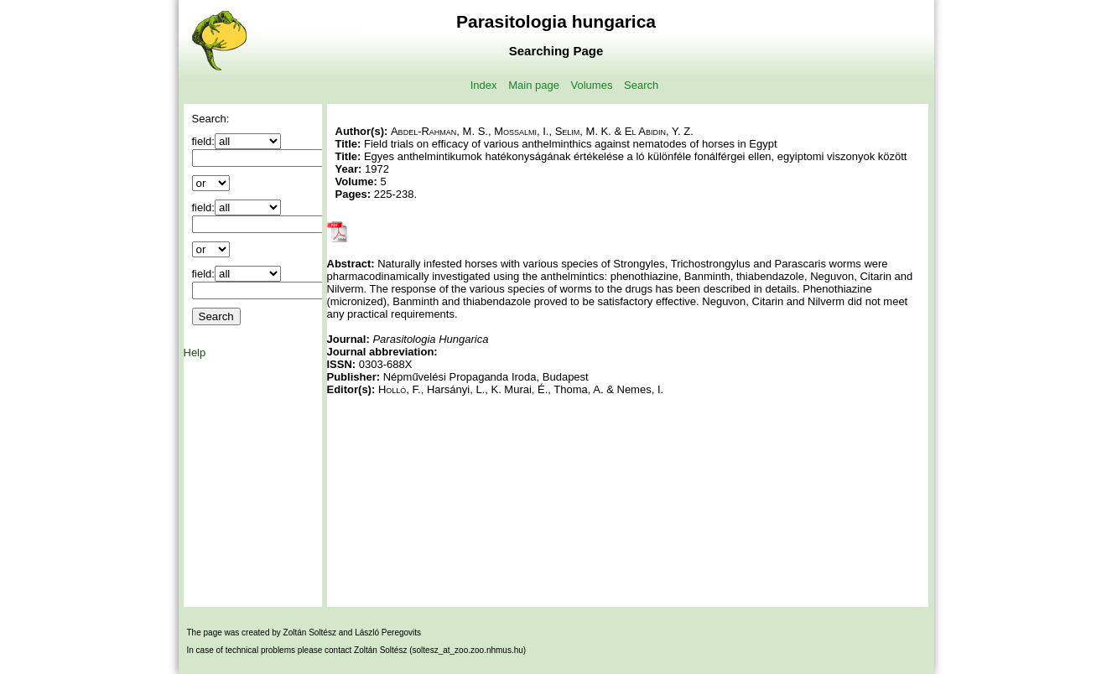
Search (641, 85)
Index (483, 85)
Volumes (592, 85)
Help (195, 352)
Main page (533, 85)
